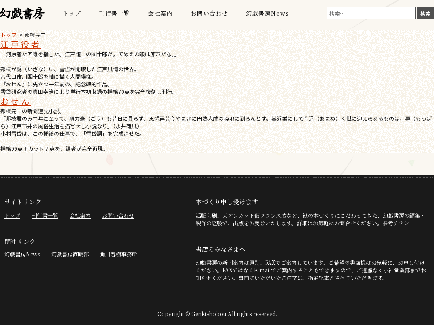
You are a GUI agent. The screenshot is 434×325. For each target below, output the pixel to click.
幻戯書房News (267, 13)
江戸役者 (20, 44)
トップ (71, 13)
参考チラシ (395, 223)
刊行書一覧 (114, 13)
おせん (15, 101)
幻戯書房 (22, 13)
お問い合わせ (209, 13)
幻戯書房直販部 (70, 254)
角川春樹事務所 (118, 254)
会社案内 (160, 13)
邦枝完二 (35, 34)
